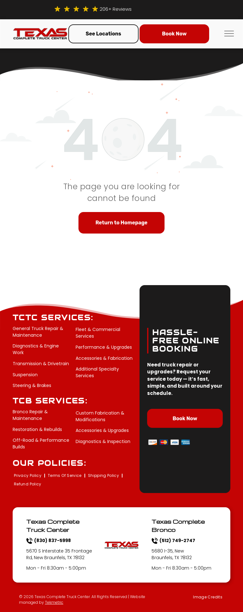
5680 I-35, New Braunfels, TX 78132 (172, 554)
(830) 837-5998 (52, 540)
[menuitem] (28, 475)
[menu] (229, 33)
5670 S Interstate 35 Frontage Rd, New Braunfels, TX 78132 (59, 554)
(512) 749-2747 (177, 540)
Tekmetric (54, 602)
